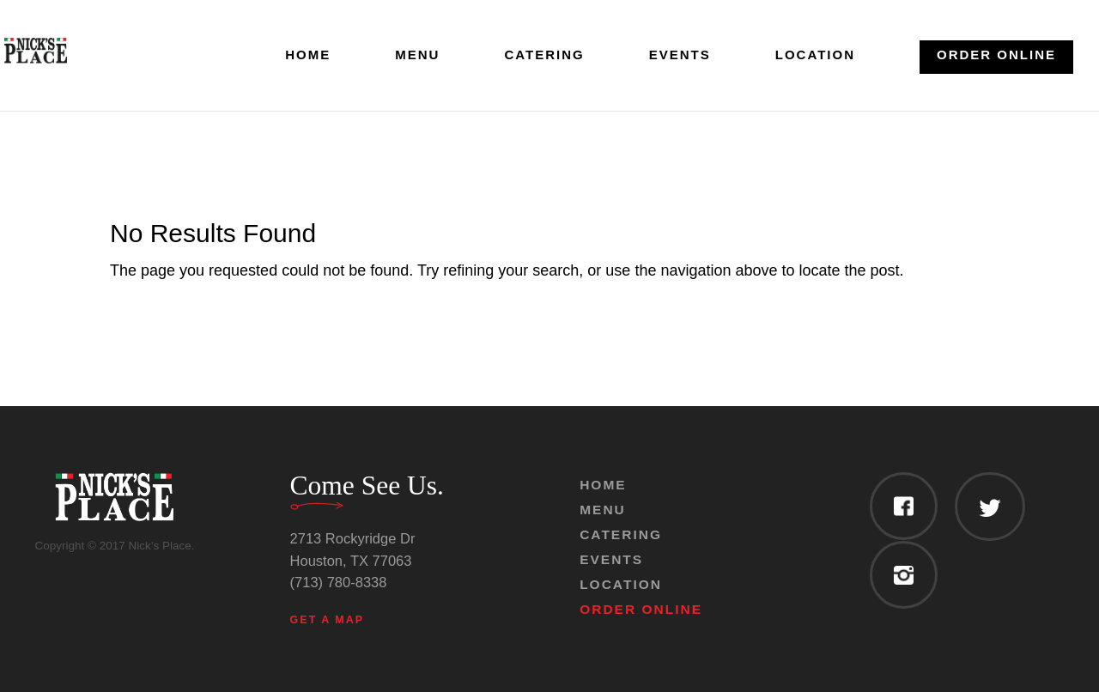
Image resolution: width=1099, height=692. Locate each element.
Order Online (996, 54)
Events (680, 55)
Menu (417, 55)
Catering (544, 55)
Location (815, 55)
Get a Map (327, 620)
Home (308, 55)
